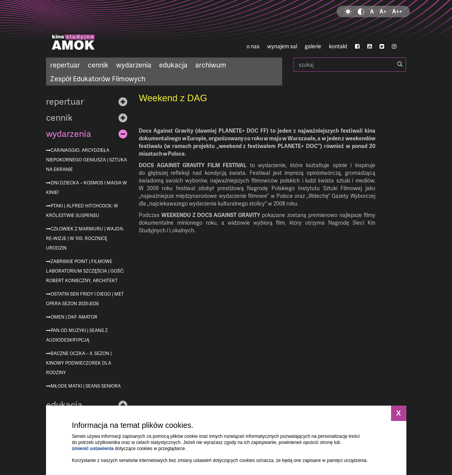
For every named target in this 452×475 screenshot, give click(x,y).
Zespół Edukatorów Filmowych (97, 78)
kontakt (338, 46)
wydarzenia (133, 64)
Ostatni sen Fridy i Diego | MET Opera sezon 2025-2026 (85, 299)
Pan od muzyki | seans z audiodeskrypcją (77, 335)
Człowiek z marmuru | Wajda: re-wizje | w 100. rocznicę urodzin (85, 238)
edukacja (173, 64)
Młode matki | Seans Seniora (86, 386)
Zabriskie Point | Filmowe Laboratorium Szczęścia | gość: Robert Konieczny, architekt (85, 271)
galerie (313, 46)
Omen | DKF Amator (74, 317)
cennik (98, 64)
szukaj (350, 65)
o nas (253, 46)
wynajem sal (282, 46)
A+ (383, 11)
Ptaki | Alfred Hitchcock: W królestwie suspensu (82, 210)
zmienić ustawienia (93, 448)
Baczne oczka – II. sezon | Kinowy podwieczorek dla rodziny (79, 363)
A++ (397, 11)
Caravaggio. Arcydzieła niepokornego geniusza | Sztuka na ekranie (86, 160)
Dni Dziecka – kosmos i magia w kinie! (86, 187)
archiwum (210, 64)
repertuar (65, 64)
